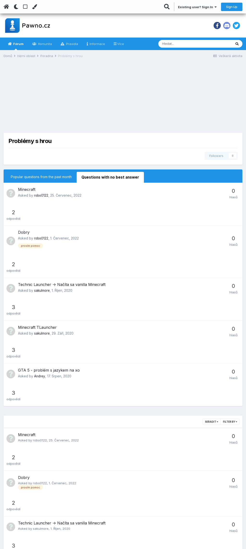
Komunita (44, 44)
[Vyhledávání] (182, 44)
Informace (97, 44)
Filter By (230, 314)
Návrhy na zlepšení (103, 512)
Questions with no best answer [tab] (108, 177)
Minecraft (26, 188)
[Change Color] (34, 6)
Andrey (39, 290)
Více (120, 44)
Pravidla (71, 44)
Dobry (24, 210)
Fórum (18, 46)
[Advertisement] (123, 99)
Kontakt (93, 527)
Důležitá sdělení (100, 505)
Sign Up (231, 7)
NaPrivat (174, 512)
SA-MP (173, 505)
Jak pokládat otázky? (105, 519)
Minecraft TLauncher (37, 262)
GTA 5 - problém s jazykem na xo (49, 284)
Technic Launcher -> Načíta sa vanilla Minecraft (61, 241)
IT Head (173, 497)
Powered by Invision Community (219, 542)
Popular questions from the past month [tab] (41, 177)
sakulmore (42, 247)
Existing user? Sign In (197, 7)
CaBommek (41, 443)
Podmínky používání (103, 497)
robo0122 (41, 195)
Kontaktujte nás (18, 539)
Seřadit (211, 314)
